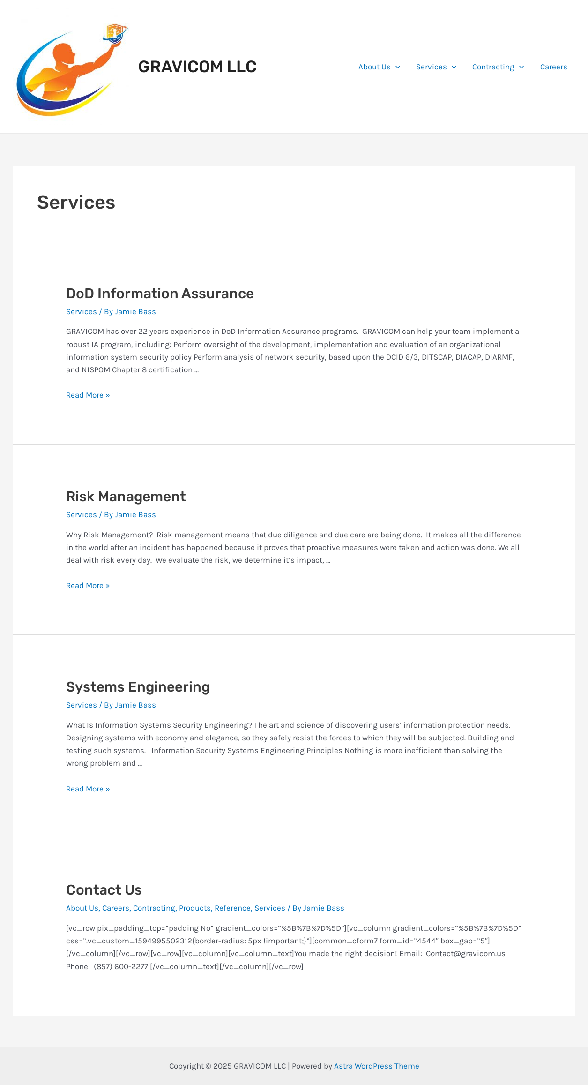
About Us (379, 66)
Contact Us (104, 890)
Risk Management (126, 496)
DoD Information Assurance (160, 293)
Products (195, 907)
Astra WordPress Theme (376, 1065)
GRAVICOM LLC (197, 66)
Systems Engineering (138, 686)
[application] (395, 66)
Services (436, 66)
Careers (553, 66)
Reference (233, 907)
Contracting (498, 66)
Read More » (88, 394)
